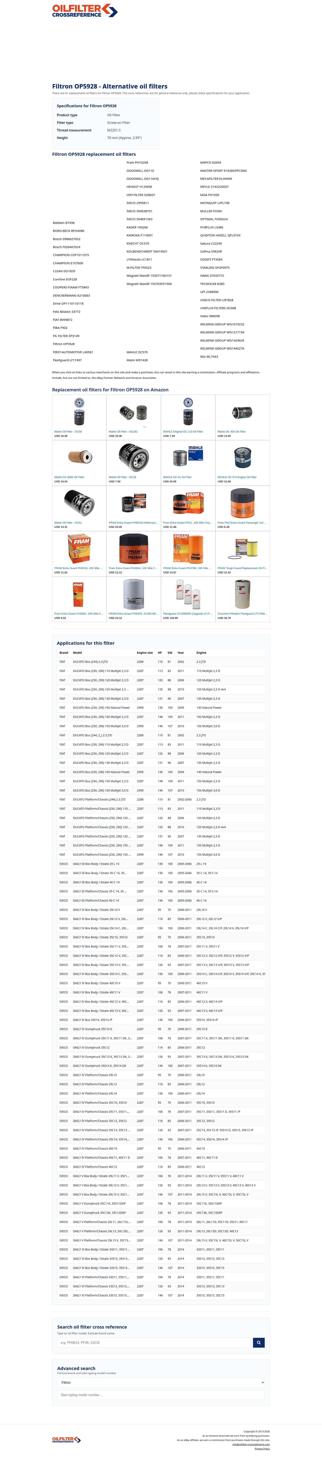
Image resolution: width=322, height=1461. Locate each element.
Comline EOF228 (65, 279)
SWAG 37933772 (212, 275)
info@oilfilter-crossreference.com (251, 1444)
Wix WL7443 (209, 356)
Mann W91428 (137, 360)
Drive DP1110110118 (68, 303)
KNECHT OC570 (137, 243)
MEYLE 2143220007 (214, 186)
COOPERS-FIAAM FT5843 (71, 287)
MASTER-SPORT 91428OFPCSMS (223, 171)
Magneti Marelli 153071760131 (149, 275)
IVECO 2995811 (137, 203)
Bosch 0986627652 (66, 239)
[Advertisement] (161, 50)
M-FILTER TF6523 (138, 267)
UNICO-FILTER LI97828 (216, 300)
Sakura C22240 (211, 243)
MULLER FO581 (211, 211)
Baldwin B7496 (64, 223)
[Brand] (161, 1383)
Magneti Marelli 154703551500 (149, 284)
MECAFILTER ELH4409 (216, 179)
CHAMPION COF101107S (71, 255)
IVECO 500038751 (139, 211)
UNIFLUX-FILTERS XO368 (218, 308)
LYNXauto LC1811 (139, 259)
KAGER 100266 (137, 227)
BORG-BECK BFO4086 (68, 231)
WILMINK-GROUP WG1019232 (222, 324)
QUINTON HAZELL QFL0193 (220, 235)
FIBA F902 (60, 328)
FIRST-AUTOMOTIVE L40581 (73, 352)
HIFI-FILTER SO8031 (140, 195)
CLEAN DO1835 (64, 271)
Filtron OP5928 (64, 344)
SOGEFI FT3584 (211, 259)
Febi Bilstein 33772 (66, 312)
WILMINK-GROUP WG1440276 (222, 348)
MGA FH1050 (209, 195)
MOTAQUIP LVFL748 (214, 203)
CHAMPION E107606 (68, 263)
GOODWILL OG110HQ (142, 179)
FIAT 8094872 (62, 320)
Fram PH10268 (137, 162)
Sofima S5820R (211, 251)
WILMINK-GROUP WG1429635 (222, 340)
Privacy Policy (262, 1448)
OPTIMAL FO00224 (214, 219)
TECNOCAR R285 (212, 284)
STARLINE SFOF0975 (215, 267)
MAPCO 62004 (210, 162)
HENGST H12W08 (139, 186)
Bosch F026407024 (66, 247)
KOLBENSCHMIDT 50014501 (146, 251)
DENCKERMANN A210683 (71, 295)
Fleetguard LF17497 (67, 360)
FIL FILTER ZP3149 (66, 336)
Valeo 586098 (210, 316)
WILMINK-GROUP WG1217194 (222, 332)
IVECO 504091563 (139, 219)
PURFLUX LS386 (211, 227)
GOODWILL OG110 (140, 171)
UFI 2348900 (209, 292)
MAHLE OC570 (137, 352)
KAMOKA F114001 (139, 235)
